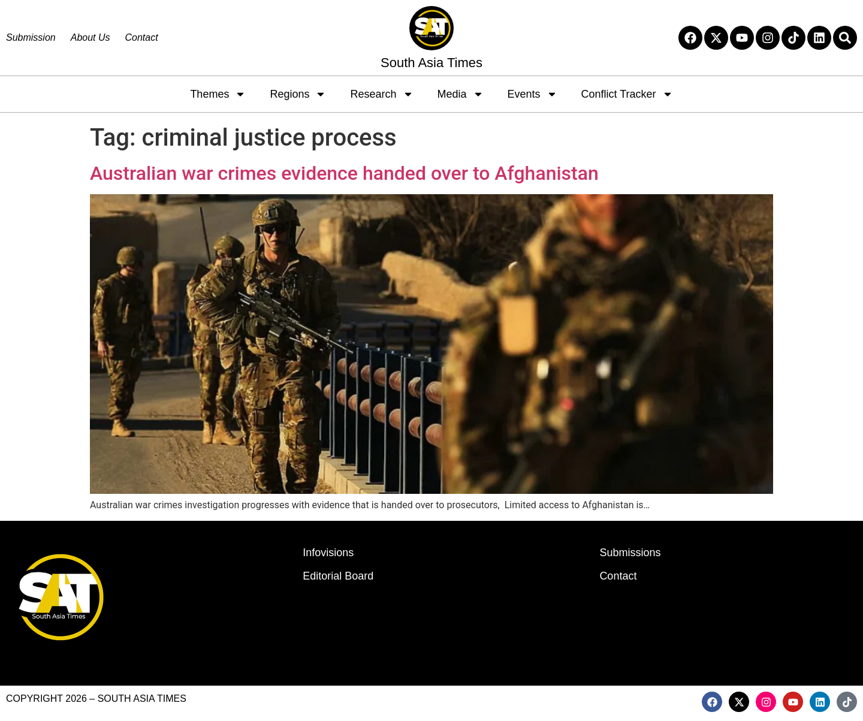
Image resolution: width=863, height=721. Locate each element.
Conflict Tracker (627, 94)
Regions (298, 94)
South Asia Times (431, 62)
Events (532, 94)
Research (381, 94)
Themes (218, 94)
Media (460, 94)
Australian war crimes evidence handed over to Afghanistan (344, 173)
